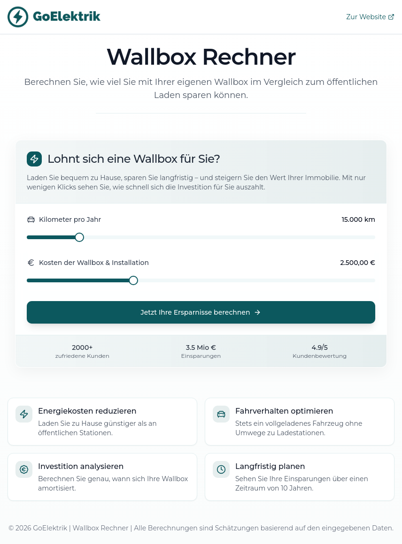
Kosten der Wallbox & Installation (88, 262)
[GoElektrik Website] (54, 17)
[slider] (79, 237)
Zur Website (370, 17)
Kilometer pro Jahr (64, 219)
